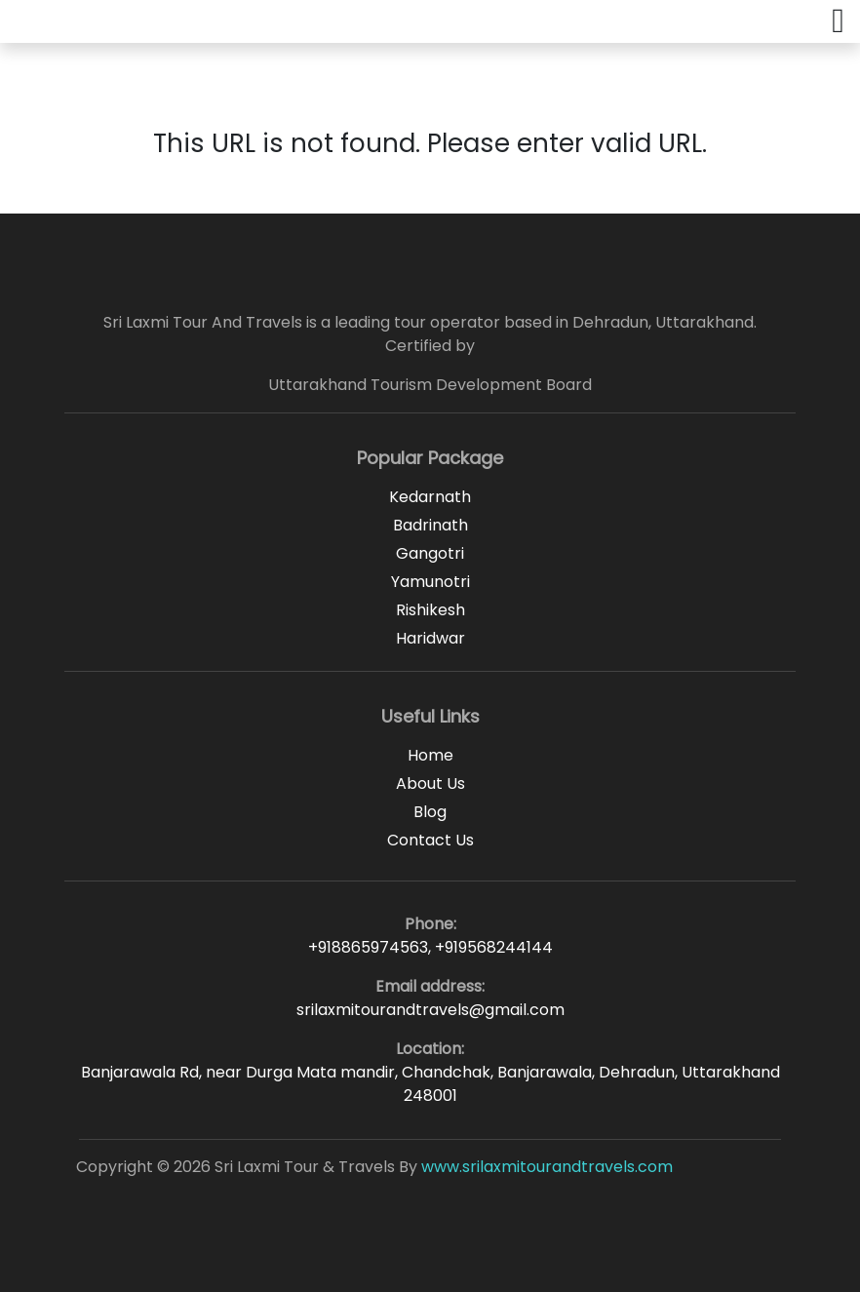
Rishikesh (430, 610)
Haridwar (430, 638)
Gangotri (430, 553)
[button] (838, 21)
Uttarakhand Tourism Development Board (430, 384)
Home (430, 755)
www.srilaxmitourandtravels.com (547, 1166)
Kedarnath (430, 497)
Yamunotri (430, 581)
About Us (430, 783)
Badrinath (430, 525)
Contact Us (430, 840)
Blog (430, 812)
